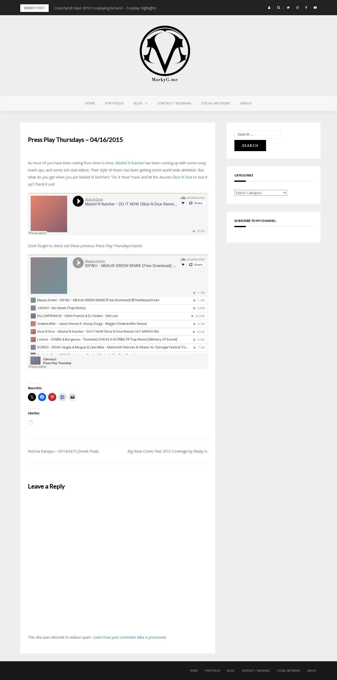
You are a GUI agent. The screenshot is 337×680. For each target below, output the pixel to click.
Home (90, 103)
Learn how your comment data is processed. (129, 637)
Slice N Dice (183, 177)
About (246, 103)
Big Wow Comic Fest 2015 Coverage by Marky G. (167, 451)
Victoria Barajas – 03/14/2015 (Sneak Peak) (63, 451)
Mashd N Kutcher (129, 162)
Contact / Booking (174, 103)
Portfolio (114, 103)
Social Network (215, 103)
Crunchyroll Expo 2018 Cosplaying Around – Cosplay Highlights (105, 8)
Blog (138, 103)
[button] (269, 7)
